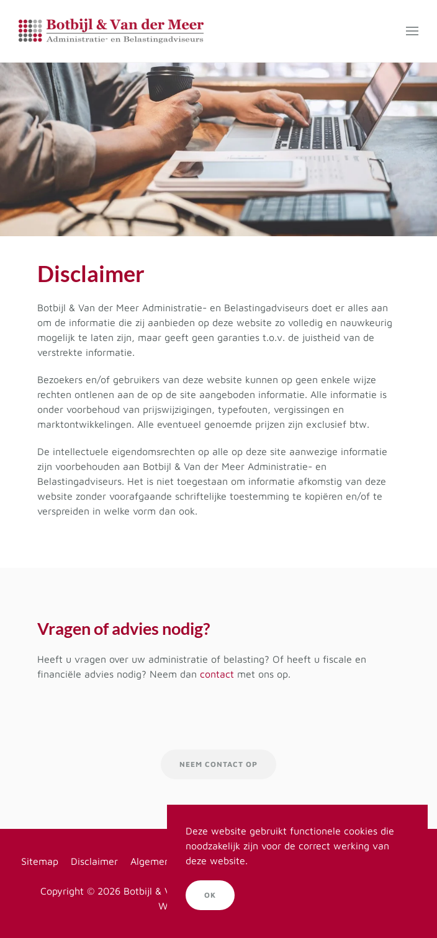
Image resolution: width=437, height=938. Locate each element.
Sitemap (39, 861)
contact (217, 673)
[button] (412, 31)
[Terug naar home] (111, 31)
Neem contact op (218, 764)
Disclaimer (94, 861)
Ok (210, 895)
